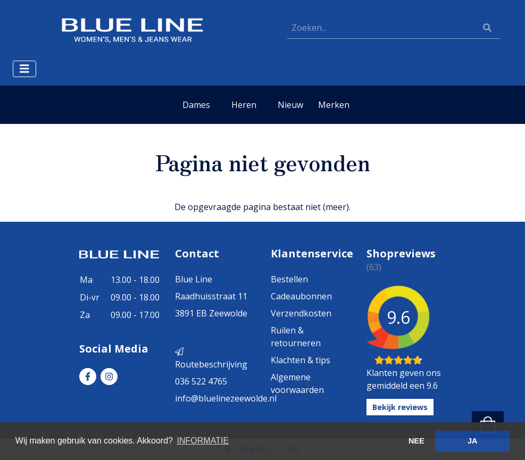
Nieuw (290, 105)
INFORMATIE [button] (203, 440)
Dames (196, 105)
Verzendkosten (301, 313)
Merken (333, 105)
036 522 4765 (201, 381)
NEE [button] (416, 441)
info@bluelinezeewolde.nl (226, 398)
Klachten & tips (300, 360)
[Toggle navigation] (24, 69)
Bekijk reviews (400, 407)
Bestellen (289, 279)
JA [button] (472, 441)
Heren (243, 105)
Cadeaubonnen (301, 296)
